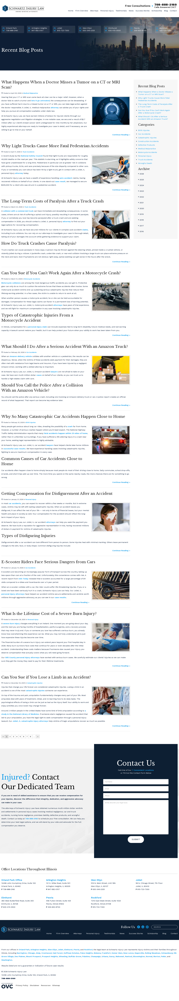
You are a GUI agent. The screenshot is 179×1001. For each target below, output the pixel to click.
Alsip (38, 953)
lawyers (54, 372)
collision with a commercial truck (18, 211)
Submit (136, 839)
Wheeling (63, 956)
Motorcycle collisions (11, 283)
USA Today (23, 579)
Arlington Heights (38, 950)
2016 (141, 231)
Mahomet (120, 956)
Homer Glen (117, 953)
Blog (166, 11)
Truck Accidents (28, 152)
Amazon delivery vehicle (21, 356)
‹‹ (3, 736)
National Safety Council (32, 156)
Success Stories (143, 11)
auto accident (65, 178)
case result (60, 181)
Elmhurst (68, 950)
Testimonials (121, 11)
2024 (141, 185)
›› (37, 736)
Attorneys (94, 11)
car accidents (15, 503)
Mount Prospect (33, 956)
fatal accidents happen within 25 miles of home (65, 433)
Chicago (31, 953)
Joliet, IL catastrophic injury (26, 721)
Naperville (139, 953)
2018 (141, 220)
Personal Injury (107, 11)
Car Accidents (31, 352)
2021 (141, 202)
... (34, 736)
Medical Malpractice (30, 93)
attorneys (57, 305)
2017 (141, 225)
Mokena (97, 953)
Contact (173, 11)
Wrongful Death (145, 163)
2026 (141, 173)
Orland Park (24, 950)
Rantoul (128, 956)
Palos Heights (86, 953)
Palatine (86, 956)
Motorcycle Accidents (32, 279)
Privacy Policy (22, 985)
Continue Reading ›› (121, 135)
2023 (141, 191)
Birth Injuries (31, 422)
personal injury (8, 594)
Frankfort (106, 953)
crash (69, 426)
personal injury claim (37, 327)
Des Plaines (20, 956)
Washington (6, 960)
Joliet (60, 950)
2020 (141, 208)
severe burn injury (11, 623)
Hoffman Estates (71, 953)
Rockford (88, 950)
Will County (10, 657)
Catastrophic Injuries (34, 683)
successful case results (14, 449)
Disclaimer (34, 985)
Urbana (105, 956)
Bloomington (139, 956)
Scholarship (157, 11)
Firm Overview (81, 11)
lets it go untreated (40, 101)
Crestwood (46, 953)
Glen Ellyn (52, 950)
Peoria (76, 950)
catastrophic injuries (35, 690)
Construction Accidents (148, 141)
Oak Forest (58, 953)
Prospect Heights (50, 956)
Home (70, 11)
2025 (141, 179)
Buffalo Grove (74, 956)
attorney (55, 107)
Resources (46, 985)
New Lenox (128, 953)
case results (60, 597)
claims (85, 230)
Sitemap (56, 985)
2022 (141, 197)
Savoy (112, 956)
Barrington (22, 953)
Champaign (96, 956)
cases (39, 375)
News (131, 11)
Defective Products (146, 145)
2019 (141, 214)
